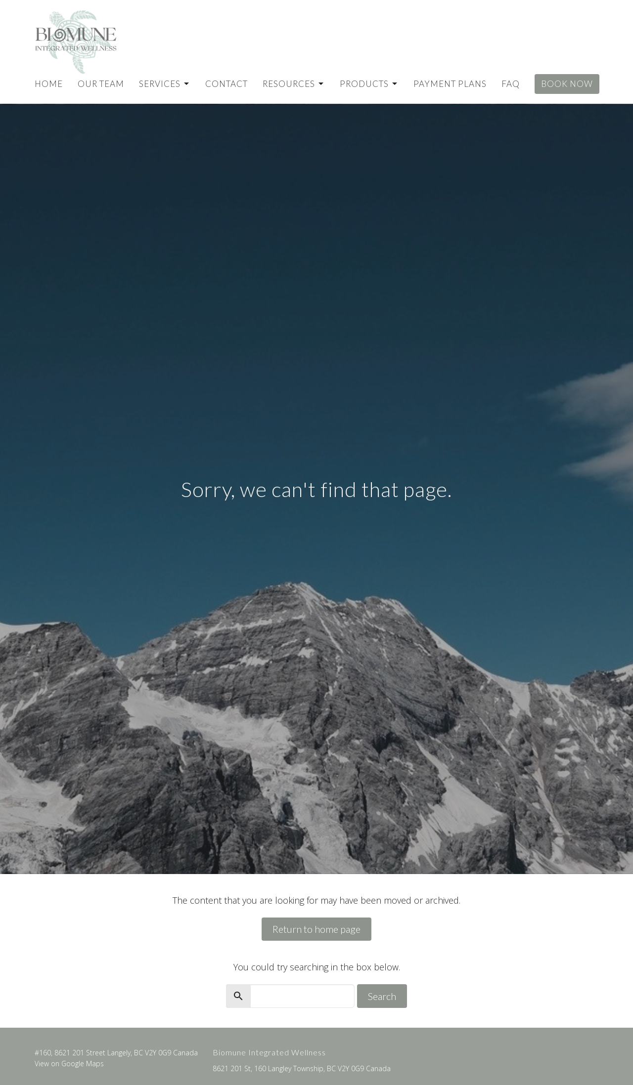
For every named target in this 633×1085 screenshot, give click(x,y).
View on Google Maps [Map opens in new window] (69, 1063)
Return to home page (316, 929)
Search (382, 996)
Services (164, 84)
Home (49, 84)
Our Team (101, 84)
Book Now (567, 84)
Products (369, 84)
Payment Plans (450, 84)
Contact (226, 84)
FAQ (510, 84)
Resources (294, 84)
